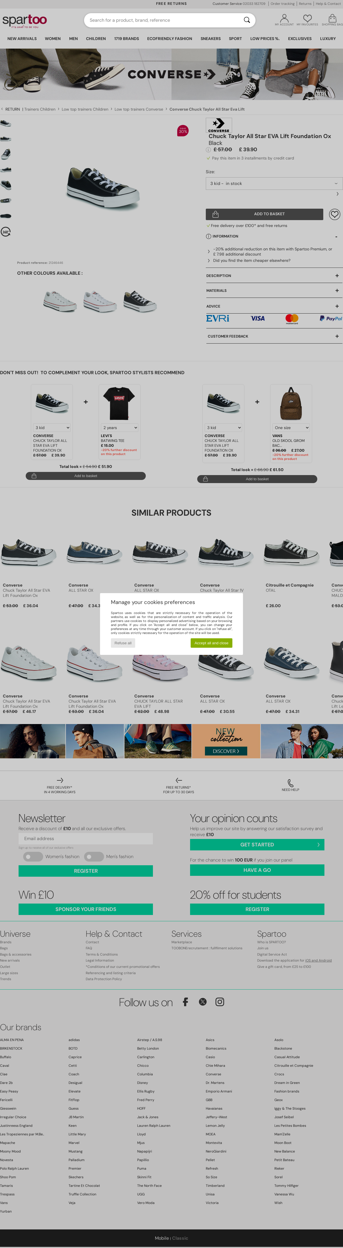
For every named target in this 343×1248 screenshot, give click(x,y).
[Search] (247, 20)
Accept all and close (212, 643)
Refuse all (123, 643)
